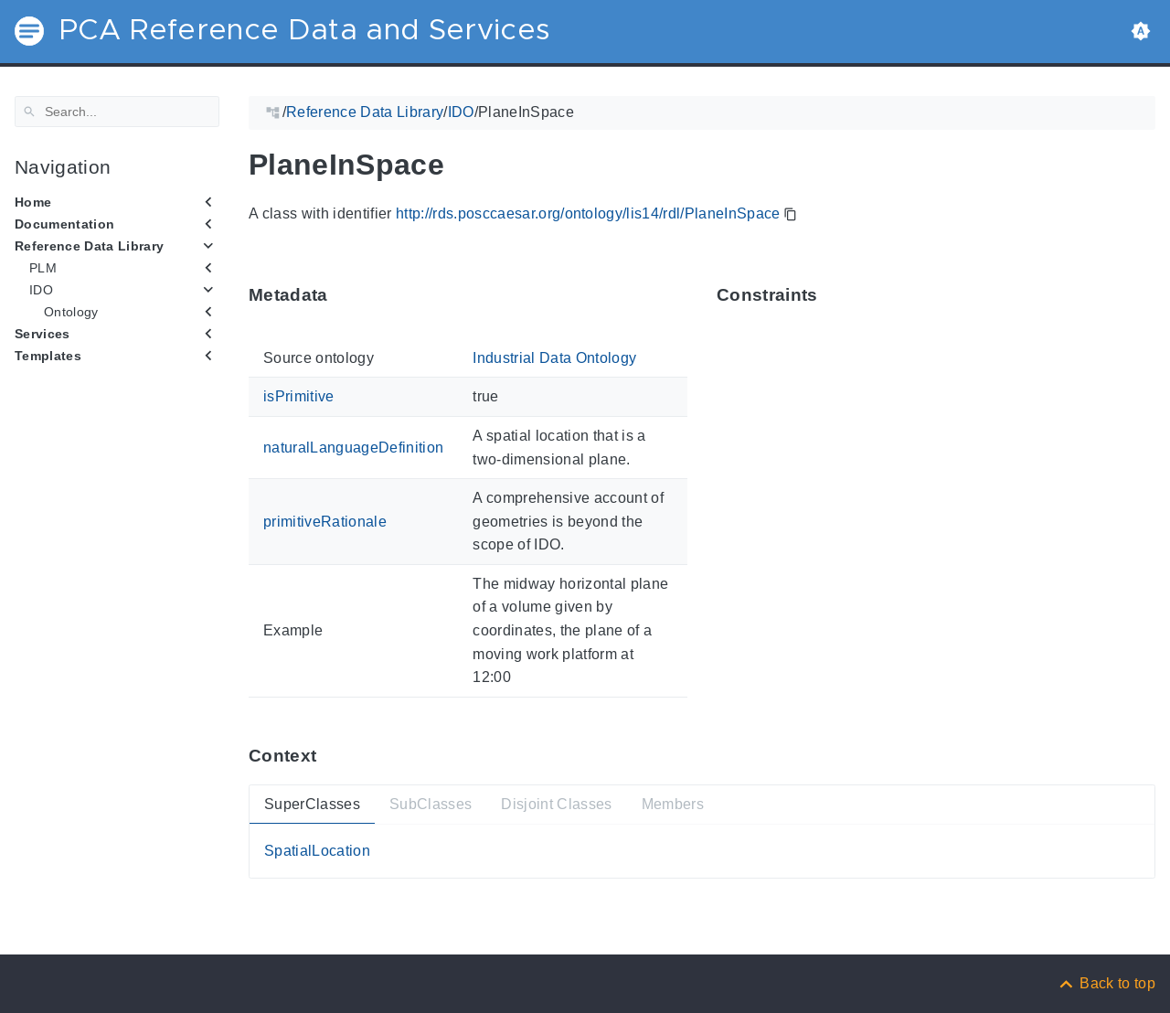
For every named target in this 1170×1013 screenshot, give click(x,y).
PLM (43, 268)
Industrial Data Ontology (554, 358)
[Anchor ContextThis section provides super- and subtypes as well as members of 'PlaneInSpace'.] (330, 754)
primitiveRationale (325, 520)
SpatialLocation (317, 850)
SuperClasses (312, 804)
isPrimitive (299, 396)
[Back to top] (1106, 983)
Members (673, 804)
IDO (41, 290)
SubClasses (430, 804)
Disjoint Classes (556, 804)
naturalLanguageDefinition (353, 447)
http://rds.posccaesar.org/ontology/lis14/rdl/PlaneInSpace (588, 213)
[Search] (117, 111)
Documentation (64, 224)
